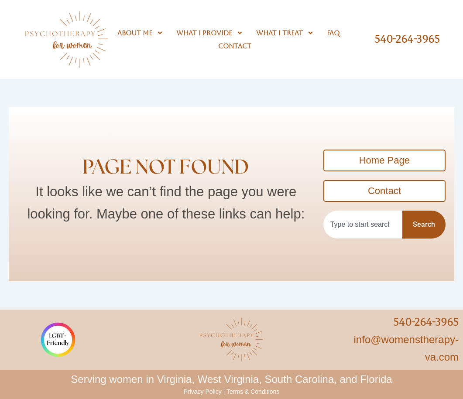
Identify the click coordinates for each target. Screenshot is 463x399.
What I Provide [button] (209, 33)
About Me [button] (140, 33)
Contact (234, 46)
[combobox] (362, 225)
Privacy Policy (203, 391)
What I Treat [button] (285, 33)
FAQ (333, 33)
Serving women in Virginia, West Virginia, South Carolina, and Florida (231, 379)
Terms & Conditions (252, 391)
